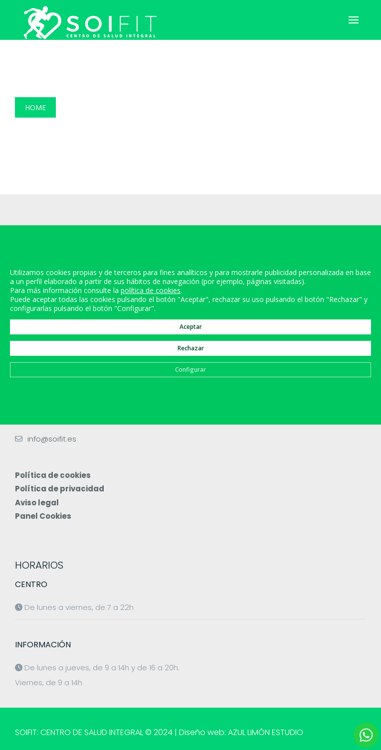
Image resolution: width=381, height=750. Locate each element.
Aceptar (191, 326)
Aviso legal (37, 502)
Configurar (190, 369)
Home (35, 107)
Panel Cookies (43, 516)
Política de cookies (53, 475)
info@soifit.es (51, 439)
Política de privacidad (59, 488)
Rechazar (191, 347)
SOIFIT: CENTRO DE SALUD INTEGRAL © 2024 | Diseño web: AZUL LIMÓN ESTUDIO (159, 732)
